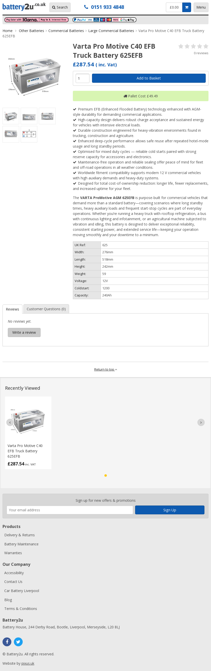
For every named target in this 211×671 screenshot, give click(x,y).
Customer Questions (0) (46, 308)
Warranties (13, 552)
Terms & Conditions (20, 608)
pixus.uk (27, 663)
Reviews (12, 309)
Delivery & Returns (19, 535)
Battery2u (24, 7)
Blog (8, 599)
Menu (201, 7)
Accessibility (14, 572)
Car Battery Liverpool (21, 590)
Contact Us (13, 581)
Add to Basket (149, 78)
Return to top (105, 369)
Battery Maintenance (21, 544)
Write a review (24, 332)
